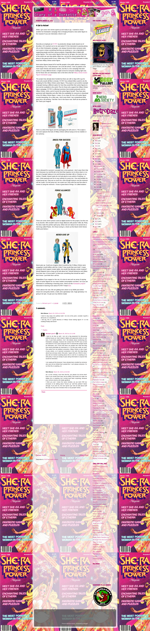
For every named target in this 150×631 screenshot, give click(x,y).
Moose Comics (97, 511)
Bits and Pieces (97, 259)
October (99, 171)
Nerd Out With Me (98, 518)
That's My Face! (97, 408)
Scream (95, 389)
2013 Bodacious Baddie (100, 237)
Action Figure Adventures (100, 466)
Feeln (94, 295)
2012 (96, 224)
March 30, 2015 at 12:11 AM (66, 333)
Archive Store (97, 257)
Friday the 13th (97, 305)
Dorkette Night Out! (98, 286)
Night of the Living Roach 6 (101, 375)
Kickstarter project (79, 283)
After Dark (96, 252)
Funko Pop (96, 309)
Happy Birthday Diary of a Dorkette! (103, 312)
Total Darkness (97, 423)
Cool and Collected (98, 485)
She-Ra (95, 394)
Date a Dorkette (97, 272)
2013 (96, 221)
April (98, 187)
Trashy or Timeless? (99, 442)
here (69, 285)
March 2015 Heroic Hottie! (104, 203)
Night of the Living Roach (100, 357)
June (98, 182)
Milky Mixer (96, 509)
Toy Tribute (96, 439)
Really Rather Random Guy (101, 537)
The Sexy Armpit (98, 554)
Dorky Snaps (96, 288)
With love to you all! (102, 209)
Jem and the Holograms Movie (102, 334)
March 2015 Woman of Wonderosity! (103, 196)
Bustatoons (96, 473)
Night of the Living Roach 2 (101, 360)
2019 (96, 153)
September (99, 174)
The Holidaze (97, 551)
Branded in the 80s (98, 471)
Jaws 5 (95, 330)
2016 (96, 161)
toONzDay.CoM (97, 558)
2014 (96, 219)
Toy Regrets (96, 437)
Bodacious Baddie (98, 261)
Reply (42, 326)
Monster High (97, 348)
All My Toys (96, 254)
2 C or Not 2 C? (97, 234)
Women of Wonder (98, 458)
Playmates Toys (97, 379)
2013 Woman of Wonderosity (101, 239)
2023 (96, 143)
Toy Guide (96, 435)
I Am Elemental (97, 327)
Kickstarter (96, 339)
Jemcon (95, 502)
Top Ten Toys (96, 420)
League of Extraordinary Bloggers (103, 342)
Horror (95, 325)
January (99, 215)
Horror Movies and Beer (100, 499)
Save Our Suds (97, 542)
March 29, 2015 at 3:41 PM (57, 313)
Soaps (95, 398)
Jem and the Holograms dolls (101, 332)
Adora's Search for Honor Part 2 (102, 244)
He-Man (95, 318)
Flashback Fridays (98, 297)
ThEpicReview (97, 549)
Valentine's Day (97, 451)
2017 (96, 159)
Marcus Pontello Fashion (100, 506)
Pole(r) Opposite (97, 532)
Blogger (85, 623)
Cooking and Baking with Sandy (102, 483)
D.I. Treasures (97, 490)
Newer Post (41, 455)
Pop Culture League (99, 382)
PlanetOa (95, 528)
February (99, 213)
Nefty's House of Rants (99, 514)
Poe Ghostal (96, 530)
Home (62, 455)
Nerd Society (96, 521)
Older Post (84, 455)
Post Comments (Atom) (51, 459)
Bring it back (96, 264)
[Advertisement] (62, 439)
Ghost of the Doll (98, 492)
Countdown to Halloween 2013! (102, 268)
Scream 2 (96, 391)
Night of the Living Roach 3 (101, 362)
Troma (95, 444)
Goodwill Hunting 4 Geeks (100, 495)
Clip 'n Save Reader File (100, 266)
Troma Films (96, 446)
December (99, 166)
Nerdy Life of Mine (98, 523)
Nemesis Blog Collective (100, 355)
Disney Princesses (98, 281)
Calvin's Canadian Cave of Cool (102, 476)
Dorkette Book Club (98, 283)
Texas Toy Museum (98, 405)
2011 (96, 226)
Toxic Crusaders (97, 427)
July (97, 179)
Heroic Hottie (96, 320)
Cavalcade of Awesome (100, 478)
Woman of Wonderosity (100, 456)
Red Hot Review (97, 384)
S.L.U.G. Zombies (98, 387)
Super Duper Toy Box (99, 547)
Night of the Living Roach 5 (101, 372)
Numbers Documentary (100, 377)
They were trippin (98, 418)
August (98, 176)
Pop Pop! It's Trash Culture (101, 535)
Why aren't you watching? (100, 453)
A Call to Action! (101, 200)
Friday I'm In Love (98, 302)
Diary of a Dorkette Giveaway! (101, 279)
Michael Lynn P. (51, 333)
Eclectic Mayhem (98, 290)
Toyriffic (95, 556)
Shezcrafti (96, 544)
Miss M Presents (98, 346)
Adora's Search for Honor (100, 242)
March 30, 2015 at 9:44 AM (62, 372)
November (99, 169)
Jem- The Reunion (98, 337)
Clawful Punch (97, 480)
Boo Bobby (96, 469)
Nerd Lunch (96, 516)
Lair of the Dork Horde (99, 504)
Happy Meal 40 (97, 316)
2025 (96, 138)
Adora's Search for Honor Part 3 (102, 248)
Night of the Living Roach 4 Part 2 (103, 368)
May (97, 184)
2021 (96, 148)
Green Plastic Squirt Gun (100, 497)
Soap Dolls (96, 396)
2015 (96, 164)
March (98, 189)
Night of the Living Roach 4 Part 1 (103, 364)
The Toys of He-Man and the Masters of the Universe (101, 415)
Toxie (94, 430)
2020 (96, 151)
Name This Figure (98, 353)
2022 (96, 146)
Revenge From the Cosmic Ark (102, 539)
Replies (45, 330)
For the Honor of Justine (100, 300)
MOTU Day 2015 (98, 350)
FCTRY (55, 44)
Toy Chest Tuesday (98, 432)
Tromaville (96, 449)
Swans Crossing (97, 403)
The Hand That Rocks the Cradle (102, 410)
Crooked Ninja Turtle (99, 488)
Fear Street (96, 293)
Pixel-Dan (96, 525)
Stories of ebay (97, 401)
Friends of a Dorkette (99, 307)
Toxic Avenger (97, 425)
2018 (96, 156)
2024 (96, 140)
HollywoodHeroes (98, 323)
